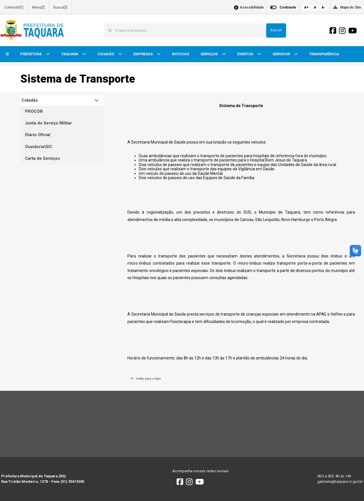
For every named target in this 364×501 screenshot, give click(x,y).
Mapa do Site (350, 7)
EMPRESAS (143, 54)
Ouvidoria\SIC (38, 146)
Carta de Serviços (42, 158)
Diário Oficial (37, 134)
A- (323, 7)
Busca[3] (60, 7)
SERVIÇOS (209, 54)
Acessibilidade (252, 7)
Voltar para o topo (145, 379)
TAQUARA (70, 54)
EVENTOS (245, 54)
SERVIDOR (281, 54)
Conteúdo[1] (13, 7)
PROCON (34, 111)
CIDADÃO (106, 54)
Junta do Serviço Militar (48, 123)
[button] (7, 54)
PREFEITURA (31, 54)
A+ (306, 7)
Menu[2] (38, 7)
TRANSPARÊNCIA (324, 54)
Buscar (276, 30)
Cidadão (30, 100)
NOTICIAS (180, 54)
